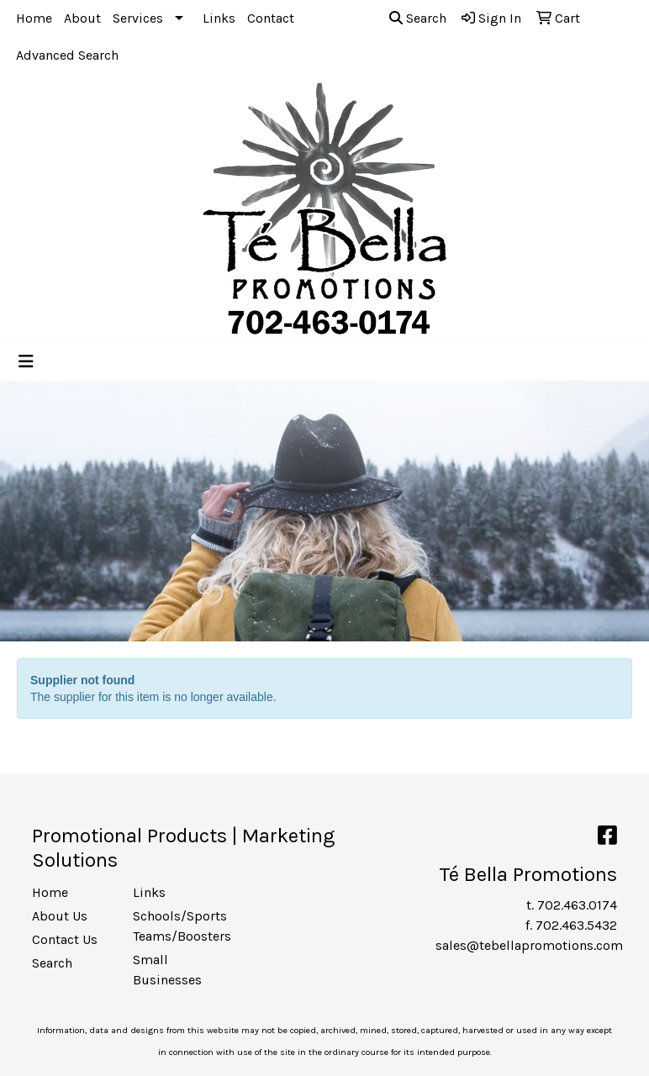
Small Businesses (167, 970)
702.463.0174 (577, 905)
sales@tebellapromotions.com (529, 945)
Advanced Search (67, 55)
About (82, 18)
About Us (59, 916)
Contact (270, 18)
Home (34, 18)
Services (138, 18)
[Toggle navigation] (26, 362)
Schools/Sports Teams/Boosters (173, 926)
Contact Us (65, 939)
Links (219, 18)
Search (417, 18)
